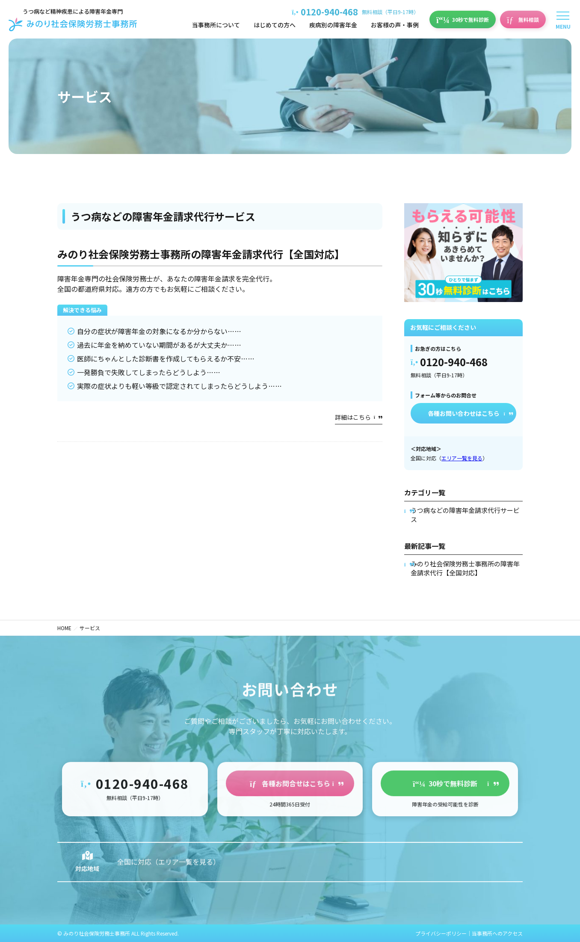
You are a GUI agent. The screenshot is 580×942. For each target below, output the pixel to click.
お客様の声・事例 (395, 25)
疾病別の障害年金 (333, 25)
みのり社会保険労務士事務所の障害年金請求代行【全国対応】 (201, 253)
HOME (64, 627)
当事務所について (216, 25)
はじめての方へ (275, 25)
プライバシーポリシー (441, 933)
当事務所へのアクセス (497, 933)
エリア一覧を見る (461, 458)
